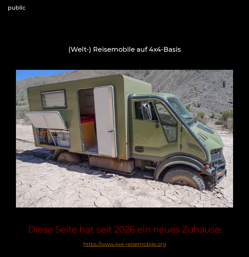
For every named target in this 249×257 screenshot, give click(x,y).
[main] (124, 49)
